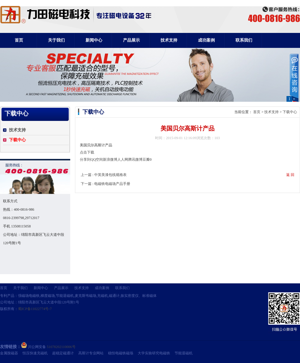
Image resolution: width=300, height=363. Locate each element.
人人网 (122, 159)
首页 (19, 40)
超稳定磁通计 (63, 353)
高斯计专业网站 (91, 353)
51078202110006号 (61, 347)
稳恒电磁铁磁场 (120, 353)
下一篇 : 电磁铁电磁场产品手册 (105, 184)
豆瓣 (146, 159)
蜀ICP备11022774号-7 (35, 309)
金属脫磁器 (9, 353)
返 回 (290, 175)
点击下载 (87, 152)
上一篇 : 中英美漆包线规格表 (104, 175)
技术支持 (271, 112)
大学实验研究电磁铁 (154, 353)
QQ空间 (97, 159)
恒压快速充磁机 (35, 353)
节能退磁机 (184, 353)
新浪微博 (110, 159)
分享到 (85, 159)
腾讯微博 (135, 159)
